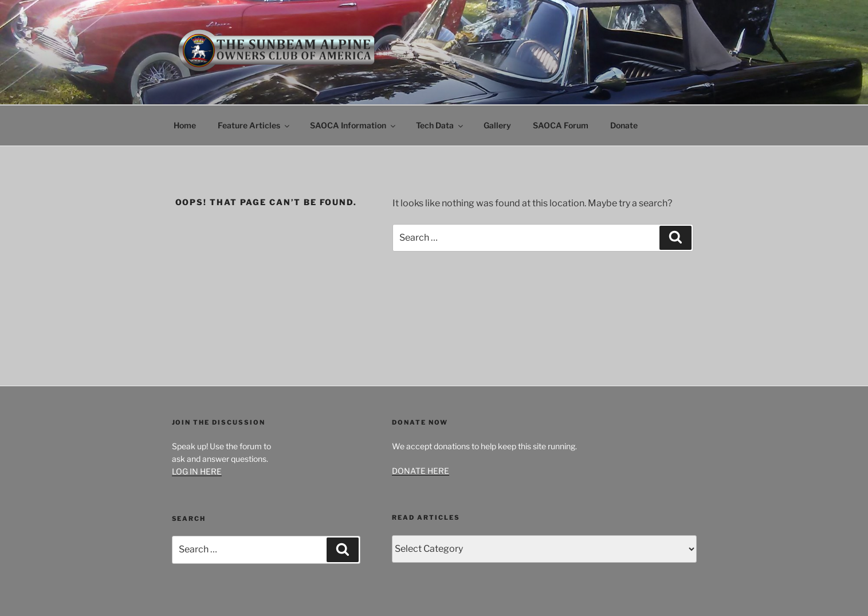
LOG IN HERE (197, 471)
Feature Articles (254, 125)
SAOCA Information (353, 125)
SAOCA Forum (560, 125)
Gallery (497, 125)
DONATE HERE (420, 471)
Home (185, 125)
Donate (624, 125)
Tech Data (440, 125)
